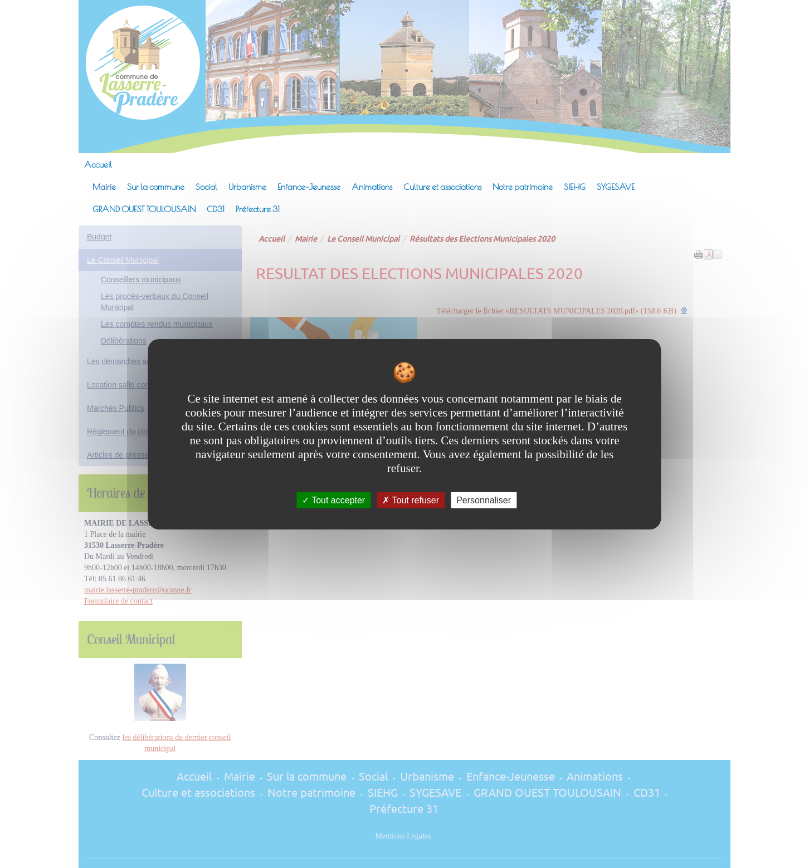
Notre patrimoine (523, 187)
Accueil (98, 164)
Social (206, 187)
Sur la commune (155, 187)
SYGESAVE (616, 187)
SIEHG (575, 187)
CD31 (216, 209)
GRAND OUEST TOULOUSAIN (144, 209)
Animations (372, 187)
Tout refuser (410, 499)
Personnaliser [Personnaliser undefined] (483, 499)
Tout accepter (333, 499)
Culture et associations (442, 187)
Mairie (104, 187)
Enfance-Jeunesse (308, 187)
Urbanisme (247, 187)
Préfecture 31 (258, 209)
